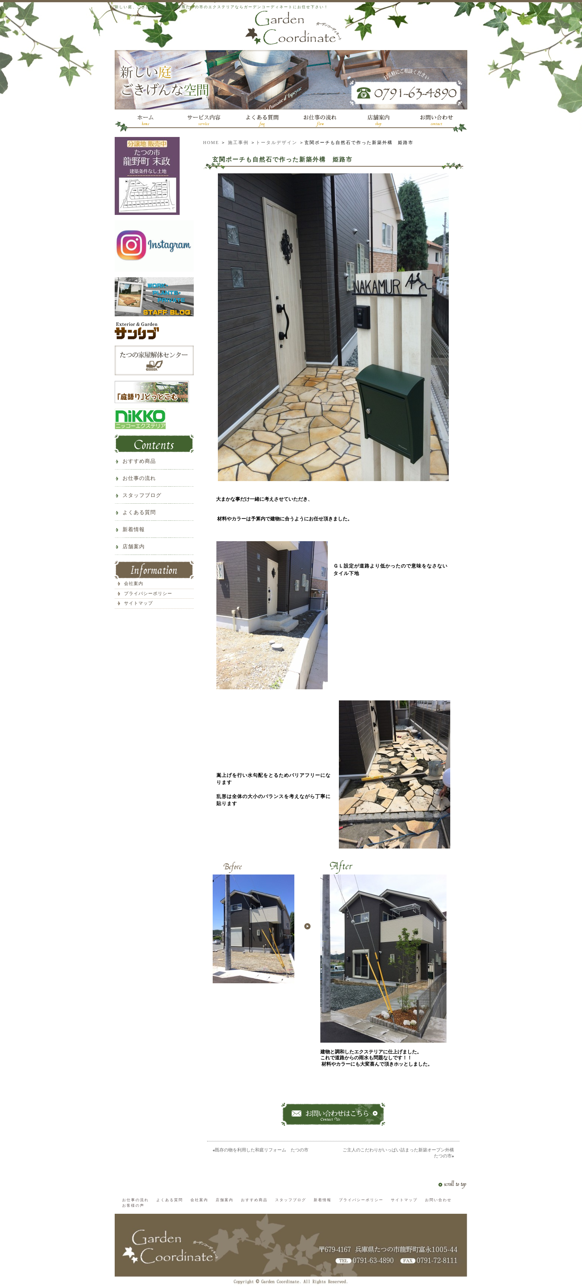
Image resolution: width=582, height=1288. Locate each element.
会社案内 (133, 583)
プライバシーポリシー (148, 593)
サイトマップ (138, 603)
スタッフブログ (141, 495)
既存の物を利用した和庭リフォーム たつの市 (261, 1150)
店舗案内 (133, 546)
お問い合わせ (438, 1200)
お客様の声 (133, 1205)
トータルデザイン (276, 142)
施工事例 (238, 142)
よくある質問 (139, 512)
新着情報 (133, 529)
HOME (211, 142)
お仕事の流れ (139, 478)
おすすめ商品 (139, 461)
